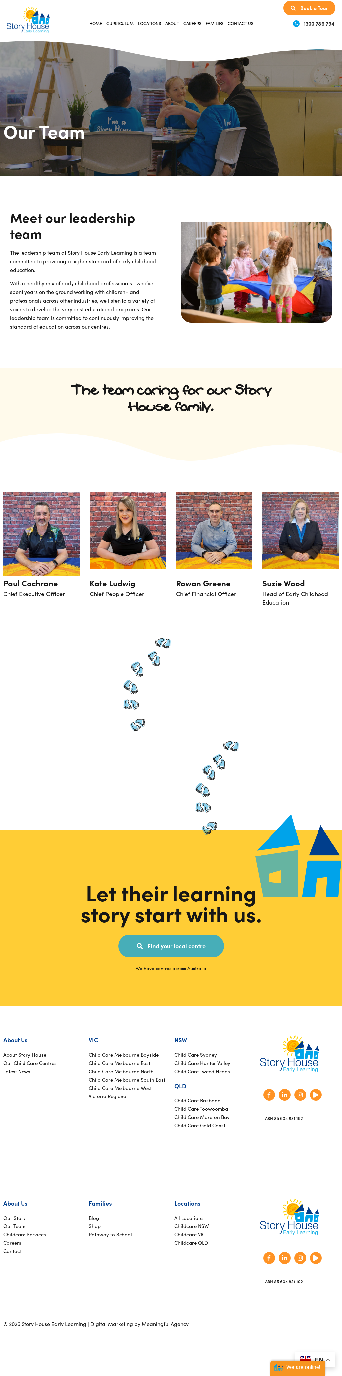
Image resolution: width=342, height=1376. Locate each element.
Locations (149, 23)
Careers (192, 23)
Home (95, 23)
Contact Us (240, 23)
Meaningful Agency (165, 1323)
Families (214, 23)
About (172, 23)
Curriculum (120, 23)
